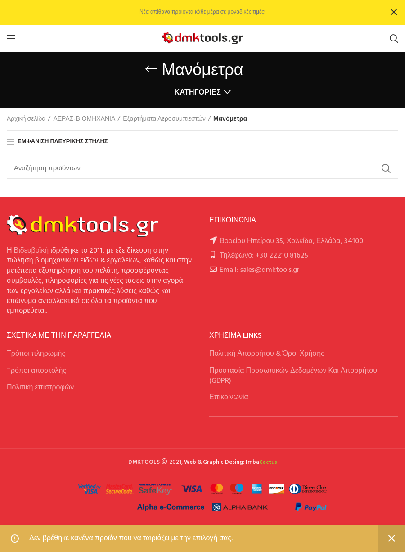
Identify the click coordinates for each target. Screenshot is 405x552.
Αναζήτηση (386, 168)
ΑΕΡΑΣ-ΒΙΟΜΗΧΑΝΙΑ (84, 119)
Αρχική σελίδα (26, 119)
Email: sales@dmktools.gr (260, 270)
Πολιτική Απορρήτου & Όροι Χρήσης (266, 354)
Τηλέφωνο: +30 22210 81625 (264, 256)
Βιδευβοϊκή (31, 251)
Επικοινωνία (228, 397)
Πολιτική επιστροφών (40, 388)
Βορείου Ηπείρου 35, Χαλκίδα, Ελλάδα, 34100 (291, 241)
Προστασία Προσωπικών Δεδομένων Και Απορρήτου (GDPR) (293, 376)
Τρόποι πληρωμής (36, 354)
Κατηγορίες (198, 93)
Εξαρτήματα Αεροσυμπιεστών (164, 119)
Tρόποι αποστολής (36, 371)
